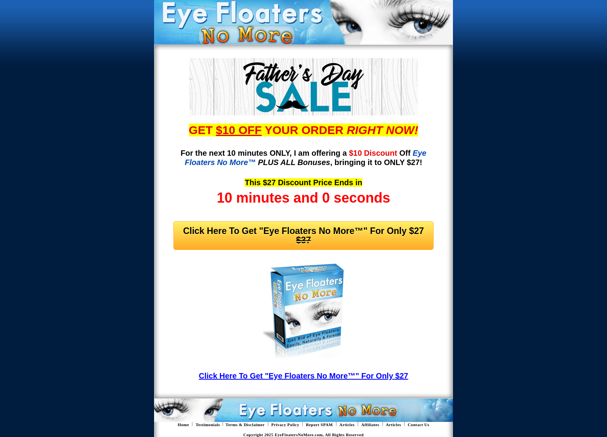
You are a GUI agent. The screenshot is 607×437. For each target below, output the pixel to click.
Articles (347, 425)
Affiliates (370, 425)
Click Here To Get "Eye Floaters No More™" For (303, 235)
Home (183, 425)
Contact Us (418, 425)
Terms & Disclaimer (245, 425)
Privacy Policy (285, 425)
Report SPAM (319, 425)
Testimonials (207, 425)
